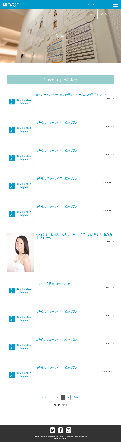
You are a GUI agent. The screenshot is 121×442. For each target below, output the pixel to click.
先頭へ (45, 397)
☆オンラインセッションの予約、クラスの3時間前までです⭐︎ (72, 94)
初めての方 (91, 9)
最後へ (76, 397)
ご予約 (104, 14)
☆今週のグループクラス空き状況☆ (57, 122)
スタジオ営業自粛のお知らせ (53, 283)
